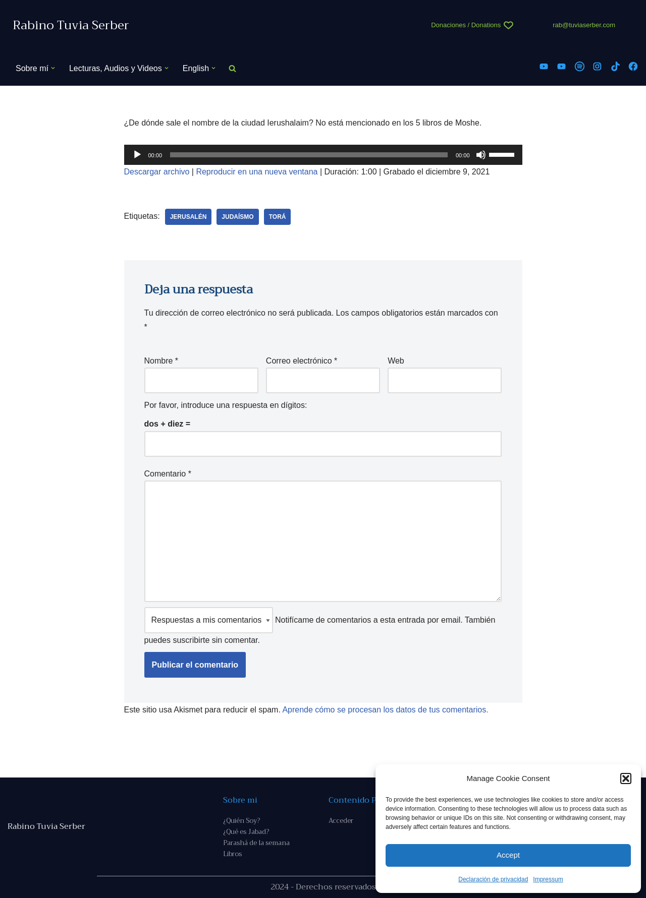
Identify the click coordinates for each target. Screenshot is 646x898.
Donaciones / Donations (466, 25)
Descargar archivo (157, 171)
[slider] (309, 154)
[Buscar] (232, 68)
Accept (508, 855)
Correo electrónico (301, 360)
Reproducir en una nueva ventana (256, 171)
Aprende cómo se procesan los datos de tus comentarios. (385, 709)
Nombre (161, 360)
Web (396, 360)
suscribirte (191, 640)
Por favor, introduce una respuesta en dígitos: (225, 405)
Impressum (548, 879)
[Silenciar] (481, 155)
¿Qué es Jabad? (246, 831)
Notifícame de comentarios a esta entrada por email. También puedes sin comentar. (320, 625)
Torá (277, 216)
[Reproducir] (137, 155)
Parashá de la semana (256, 843)
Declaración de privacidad (493, 879)
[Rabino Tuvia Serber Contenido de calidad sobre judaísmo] (71, 25)
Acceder (341, 820)
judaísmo (237, 216)
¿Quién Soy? (241, 820)
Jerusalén (188, 216)
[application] (323, 155)
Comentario (167, 473)
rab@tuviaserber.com (584, 25)
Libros (232, 854)
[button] (626, 778)
